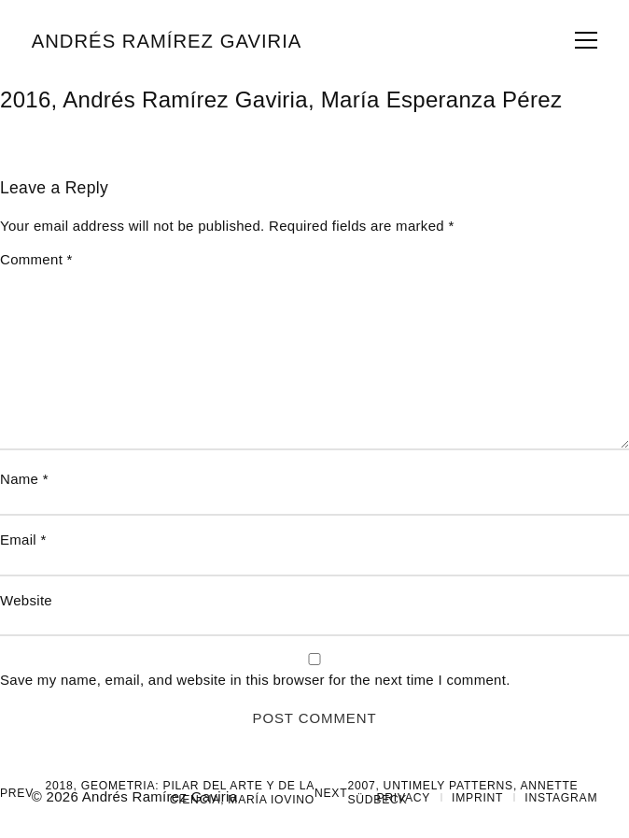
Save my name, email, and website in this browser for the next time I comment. (255, 680)
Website (26, 600)
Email (23, 539)
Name (24, 479)
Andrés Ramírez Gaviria (167, 41)
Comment (36, 259)
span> (586, 40)
